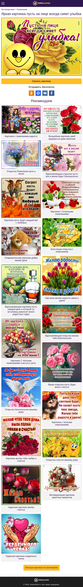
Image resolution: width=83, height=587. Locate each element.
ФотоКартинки (8, 9)
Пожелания (22, 9)
